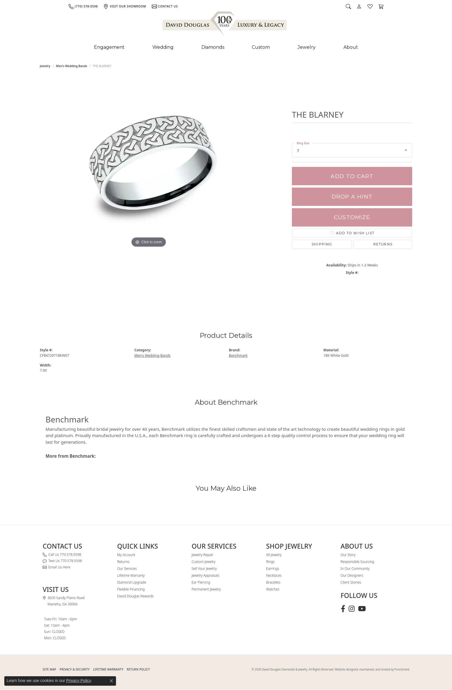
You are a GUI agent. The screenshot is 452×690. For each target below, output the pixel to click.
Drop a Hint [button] (352, 196)
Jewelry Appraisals (205, 575)
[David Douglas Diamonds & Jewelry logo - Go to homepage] (225, 25)
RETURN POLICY (138, 669)
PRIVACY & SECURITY (75, 669)
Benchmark (238, 355)
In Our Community (355, 568)
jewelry (45, 66)
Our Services (127, 568)
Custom (261, 47)
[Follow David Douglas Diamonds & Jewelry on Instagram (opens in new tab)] (351, 609)
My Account (126, 554)
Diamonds (212, 47)
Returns (382, 244)
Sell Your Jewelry (204, 568)
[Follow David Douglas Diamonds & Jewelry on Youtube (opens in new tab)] (362, 609)
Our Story (348, 554)
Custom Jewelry (203, 561)
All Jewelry (274, 554)
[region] (149, 191)
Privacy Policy (78, 680)
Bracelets (273, 582)
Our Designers (352, 575)
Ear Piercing (201, 582)
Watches (272, 589)
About (350, 47)
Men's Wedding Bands (71, 66)
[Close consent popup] (111, 681)
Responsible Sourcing (357, 561)
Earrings (272, 568)
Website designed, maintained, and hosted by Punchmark (372, 669)
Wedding (163, 47)
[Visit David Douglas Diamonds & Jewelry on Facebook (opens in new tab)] (343, 609)
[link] (83, 6)
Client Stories (351, 582)
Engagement (109, 47)
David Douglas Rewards (135, 596)
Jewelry (307, 47)
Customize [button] (352, 217)
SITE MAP (49, 669)
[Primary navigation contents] (226, 47)
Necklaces (274, 575)
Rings (270, 561)
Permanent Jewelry (206, 589)
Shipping (322, 244)
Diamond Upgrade (131, 582)
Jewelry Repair (202, 554)
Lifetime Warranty (131, 575)
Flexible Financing (131, 589)
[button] (348, 6)
